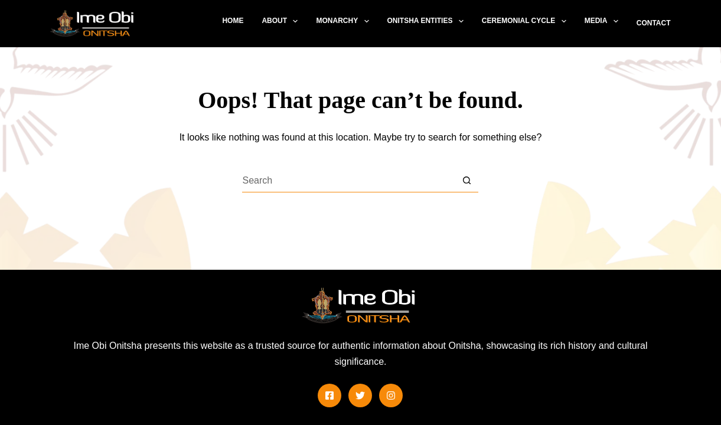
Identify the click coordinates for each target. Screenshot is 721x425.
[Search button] (466, 180)
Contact (654, 23)
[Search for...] (348, 180)
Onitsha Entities (427, 21)
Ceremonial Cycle (526, 21)
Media (604, 21)
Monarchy (344, 21)
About (282, 21)
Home (232, 21)
